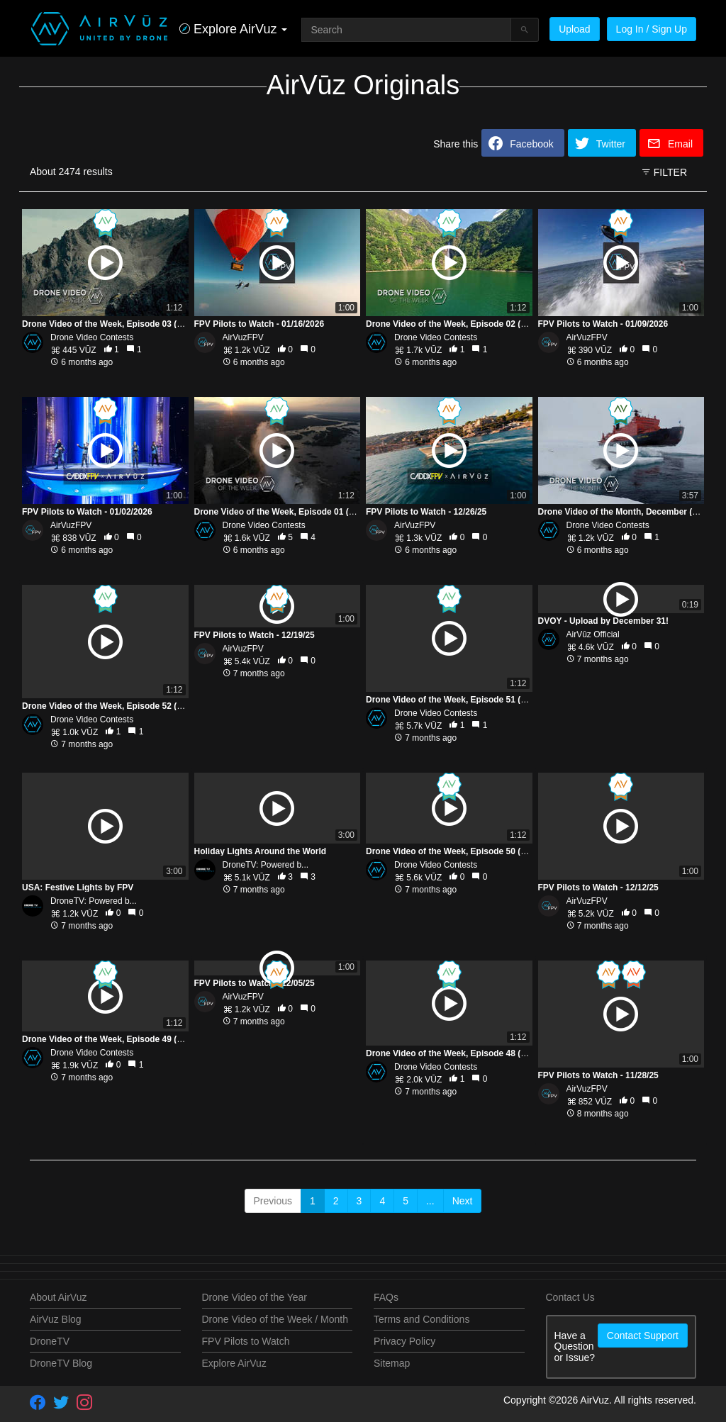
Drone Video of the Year (254, 1297)
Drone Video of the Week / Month (275, 1319)
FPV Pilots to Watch (246, 1341)
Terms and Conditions (421, 1319)
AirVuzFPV (243, 337)
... (430, 1201)
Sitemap (392, 1363)
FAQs (386, 1297)
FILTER (664, 172)
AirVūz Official (593, 634)
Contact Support (642, 1335)
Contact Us (570, 1297)
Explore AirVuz (234, 1363)
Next (462, 1201)
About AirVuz (58, 1297)
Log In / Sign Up (651, 29)
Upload (574, 29)
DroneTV (49, 1341)
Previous (273, 1201)
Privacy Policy (404, 1341)
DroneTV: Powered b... (93, 836)
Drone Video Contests (91, 337)
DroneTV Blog (61, 1363)
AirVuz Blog (56, 1319)
